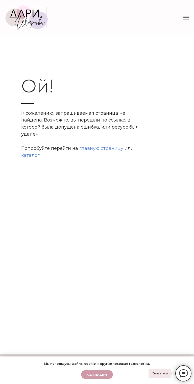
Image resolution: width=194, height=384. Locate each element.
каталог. (30, 155)
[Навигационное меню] (186, 17)
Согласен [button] (97, 375)
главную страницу (101, 148)
